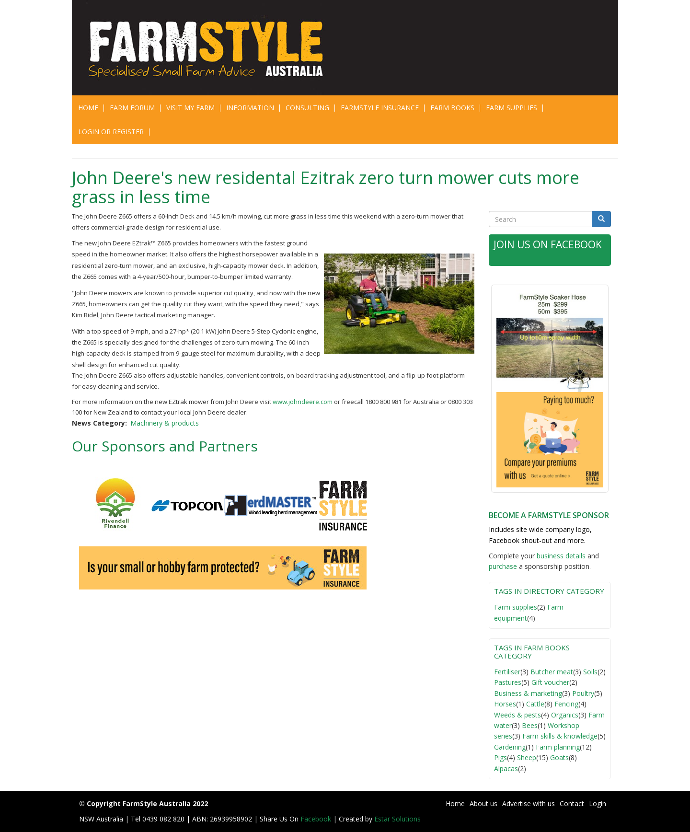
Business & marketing (528, 693)
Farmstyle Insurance (380, 107)
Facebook (316, 818)
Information (250, 107)
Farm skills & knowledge (560, 735)
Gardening (510, 746)
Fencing (566, 703)
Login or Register (111, 131)
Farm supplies (515, 607)
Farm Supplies (511, 107)
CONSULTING (307, 107)
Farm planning (558, 746)
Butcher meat (551, 671)
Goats (559, 757)
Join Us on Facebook (548, 244)
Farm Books (452, 107)
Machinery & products (164, 423)
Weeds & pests (517, 714)
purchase (503, 566)
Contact (572, 803)
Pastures (507, 682)
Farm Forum (132, 107)
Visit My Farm (190, 107)
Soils (590, 671)
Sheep (526, 757)
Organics (564, 714)
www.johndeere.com (303, 401)
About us (483, 803)
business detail (559, 555)
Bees (530, 725)
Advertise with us (528, 803)
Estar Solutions (397, 818)
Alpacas (506, 768)
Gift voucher (550, 682)
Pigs (500, 757)
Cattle (535, 703)
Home (88, 107)
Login (597, 803)
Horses (505, 703)
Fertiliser (507, 671)
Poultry (583, 693)
